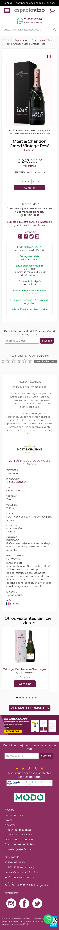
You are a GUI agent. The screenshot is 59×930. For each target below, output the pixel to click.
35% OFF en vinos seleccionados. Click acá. (30, 2)
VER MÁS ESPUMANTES (30, 708)
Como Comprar (14, 815)
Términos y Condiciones (18, 834)
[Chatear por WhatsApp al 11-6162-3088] (29, 21)
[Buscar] (54, 30)
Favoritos (29, 150)
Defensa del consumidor (19, 839)
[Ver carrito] (52, 10)
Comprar (29, 187)
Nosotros (10, 824)
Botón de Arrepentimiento (20, 844)
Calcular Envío (29, 284)
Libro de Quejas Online (18, 849)
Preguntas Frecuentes (18, 829)
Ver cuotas (29, 165)
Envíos (8, 819)
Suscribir (47, 340)
